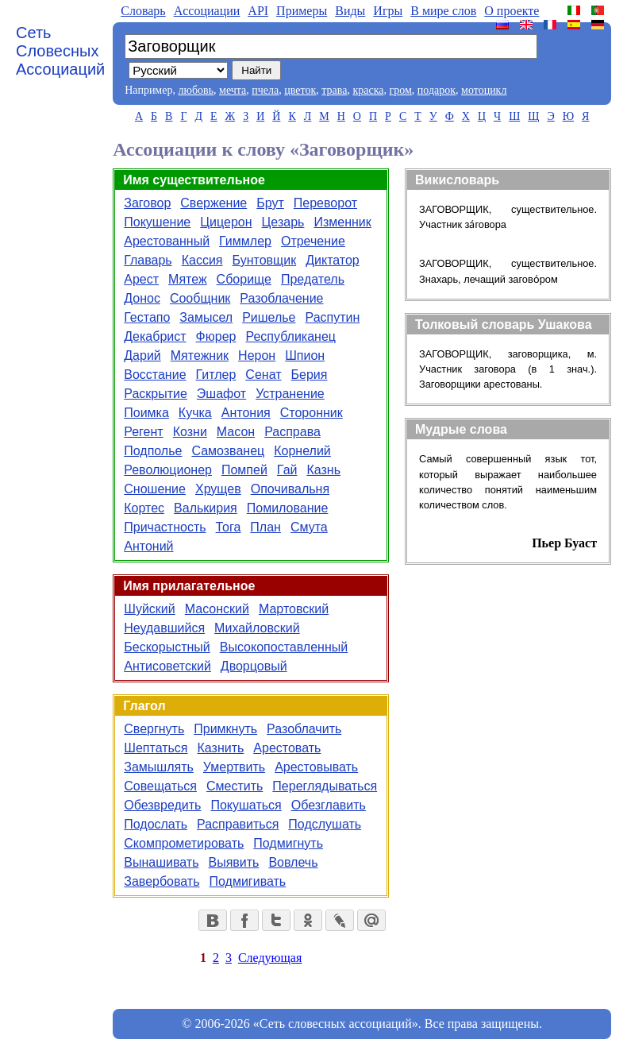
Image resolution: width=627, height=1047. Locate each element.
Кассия (202, 260)
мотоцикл (483, 90)
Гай (287, 470)
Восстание (155, 374)
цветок (300, 90)
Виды (350, 10)
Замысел (206, 317)
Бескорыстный (167, 647)
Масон (236, 432)
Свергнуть (154, 729)
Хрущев (218, 489)
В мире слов (443, 10)
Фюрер (216, 336)
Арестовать (287, 748)
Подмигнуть (288, 843)
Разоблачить (304, 729)
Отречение (313, 241)
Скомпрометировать (184, 843)
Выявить (233, 862)
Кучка (195, 412)
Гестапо (147, 317)
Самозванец (227, 451)
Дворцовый (254, 666)
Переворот (325, 203)
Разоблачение (281, 298)
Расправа (292, 432)
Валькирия (205, 508)
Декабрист (155, 336)
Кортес (144, 508)
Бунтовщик (265, 260)
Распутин (333, 317)
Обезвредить (162, 805)
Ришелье (268, 317)
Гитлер (216, 374)
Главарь (147, 260)
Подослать (155, 824)
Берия (309, 374)
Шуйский (149, 609)
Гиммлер (245, 241)
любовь (195, 90)
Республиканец (290, 336)
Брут (270, 203)
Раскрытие (155, 393)
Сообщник (200, 298)
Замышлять (159, 767)
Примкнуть (225, 729)
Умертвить (234, 767)
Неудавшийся (164, 628)
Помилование (288, 508)
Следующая (270, 957)
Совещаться (160, 786)
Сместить (234, 786)
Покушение (157, 222)
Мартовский (294, 609)
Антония (246, 412)
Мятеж (187, 279)
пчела (265, 90)
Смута (309, 527)
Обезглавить (328, 805)
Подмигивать (248, 881)
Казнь (323, 470)
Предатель (312, 279)
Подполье (153, 451)
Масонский (217, 609)
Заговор (147, 203)
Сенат (263, 374)
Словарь (143, 10)
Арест (141, 279)
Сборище (244, 279)
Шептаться (155, 748)
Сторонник (311, 412)
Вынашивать (161, 862)
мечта (232, 90)
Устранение (290, 393)
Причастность (165, 527)
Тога (228, 527)
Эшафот (221, 393)
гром (400, 90)
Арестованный (167, 241)
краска (367, 90)
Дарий (142, 355)
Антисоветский (167, 666)
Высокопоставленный (284, 647)
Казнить (221, 748)
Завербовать (161, 881)
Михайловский (257, 628)
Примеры (301, 10)
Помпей (244, 470)
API (258, 10)
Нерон (256, 355)
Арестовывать (316, 767)
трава (334, 90)
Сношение (155, 489)
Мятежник (200, 355)
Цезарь (283, 222)
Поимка (146, 412)
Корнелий (302, 451)
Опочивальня (290, 489)
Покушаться (245, 805)
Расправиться (238, 824)
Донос (142, 298)
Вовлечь (292, 862)
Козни (190, 432)
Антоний (148, 546)
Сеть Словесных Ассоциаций (60, 51)
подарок (436, 90)
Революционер (168, 470)
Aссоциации (207, 10)
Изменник (342, 222)
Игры (387, 10)
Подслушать (324, 824)
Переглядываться (324, 786)
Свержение (213, 203)
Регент (143, 432)
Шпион (305, 355)
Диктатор (333, 260)
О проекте (511, 10)
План (265, 527)
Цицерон (226, 222)
